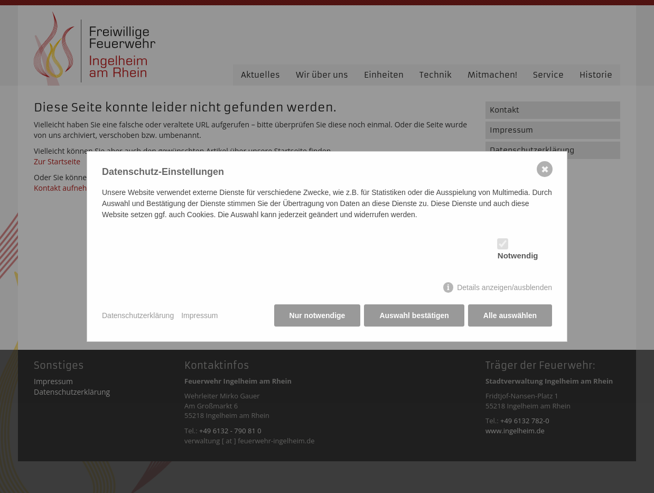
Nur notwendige (317, 315)
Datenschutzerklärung (138, 315)
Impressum (199, 315)
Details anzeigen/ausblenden (504, 287)
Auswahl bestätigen (414, 315)
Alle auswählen (510, 315)
